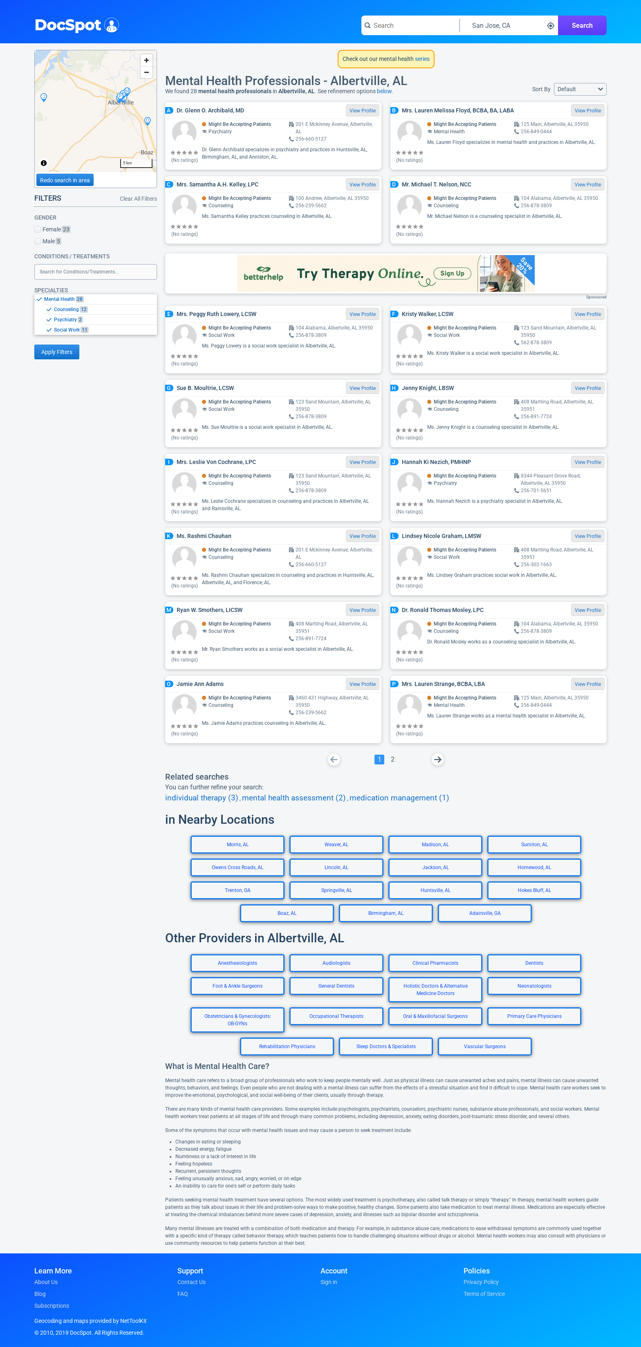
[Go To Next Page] (438, 759)
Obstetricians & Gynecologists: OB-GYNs (237, 1019)
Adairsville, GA (485, 913)
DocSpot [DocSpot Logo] (75, 24)
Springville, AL (336, 890)
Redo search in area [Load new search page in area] (65, 180)
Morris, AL (238, 844)
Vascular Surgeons (485, 1046)
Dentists (534, 963)
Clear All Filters (138, 198)
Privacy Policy (481, 1282)
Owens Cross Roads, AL (237, 867)
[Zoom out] (146, 72)
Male (47, 241)
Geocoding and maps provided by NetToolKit (90, 1321)
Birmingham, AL (385, 913)
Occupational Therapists (336, 1016)
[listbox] (95, 314)
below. (385, 91)
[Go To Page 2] (392, 759)
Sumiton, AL (534, 844)
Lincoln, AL (336, 867)
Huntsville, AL (435, 890)
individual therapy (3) (201, 797)
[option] (100, 299)
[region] (96, 111)
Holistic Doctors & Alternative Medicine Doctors (435, 989)
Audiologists (336, 963)
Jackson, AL (435, 867)
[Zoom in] (146, 60)
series (422, 59)
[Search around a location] (509, 25)
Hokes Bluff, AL (534, 890)
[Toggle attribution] (44, 163)
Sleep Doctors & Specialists (386, 1046)
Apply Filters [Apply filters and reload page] (56, 352)
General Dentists (336, 986)
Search (582, 25)
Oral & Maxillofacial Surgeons (435, 1016)
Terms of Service (484, 1294)
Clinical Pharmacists (435, 963)
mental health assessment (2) (294, 797)
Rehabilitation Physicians (287, 1046)
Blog (40, 1294)
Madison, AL (435, 844)
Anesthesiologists (237, 963)
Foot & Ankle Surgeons (237, 986)
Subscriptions (51, 1305)
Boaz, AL (287, 913)
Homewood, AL (534, 867)
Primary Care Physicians (534, 1016)
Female (52, 229)
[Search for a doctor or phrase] (410, 25)
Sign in (328, 1282)
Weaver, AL (336, 844)
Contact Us (191, 1282)
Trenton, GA (238, 890)
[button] (580, 89)
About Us (46, 1282)
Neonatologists (534, 986)
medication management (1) (399, 797)
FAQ (182, 1294)
